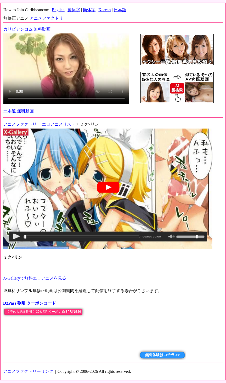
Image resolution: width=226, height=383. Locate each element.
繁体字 (73, 10)
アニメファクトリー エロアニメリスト (39, 124)
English (58, 10)
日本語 (120, 10)
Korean (104, 10)
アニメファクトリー (48, 18)
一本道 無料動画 (18, 111)
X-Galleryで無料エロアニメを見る (34, 278)
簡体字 (89, 10)
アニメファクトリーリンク (28, 371)
